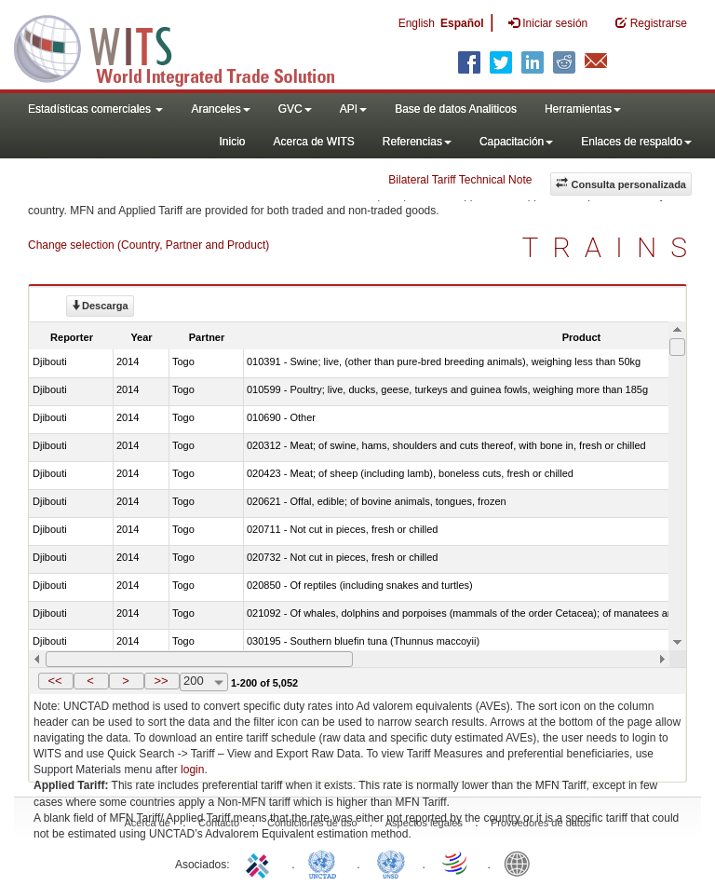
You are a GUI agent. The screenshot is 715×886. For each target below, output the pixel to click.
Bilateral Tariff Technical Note (460, 179)
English (416, 23)
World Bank (521, 862)
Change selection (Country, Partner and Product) (148, 245)
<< (54, 681)
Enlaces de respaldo (636, 141)
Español (462, 23)
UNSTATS (391, 862)
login (192, 769)
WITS (186, 46)
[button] (56, 681)
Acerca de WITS (313, 141)
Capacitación (516, 141)
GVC (295, 109)
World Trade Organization (456, 862)
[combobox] (204, 682)
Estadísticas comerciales (95, 109)
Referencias (417, 141)
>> (161, 681)
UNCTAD (325, 862)
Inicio (232, 141)
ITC (260, 862)
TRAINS (611, 247)
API (353, 109)
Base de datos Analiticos (456, 109)
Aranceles (220, 109)
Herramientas (583, 109)
